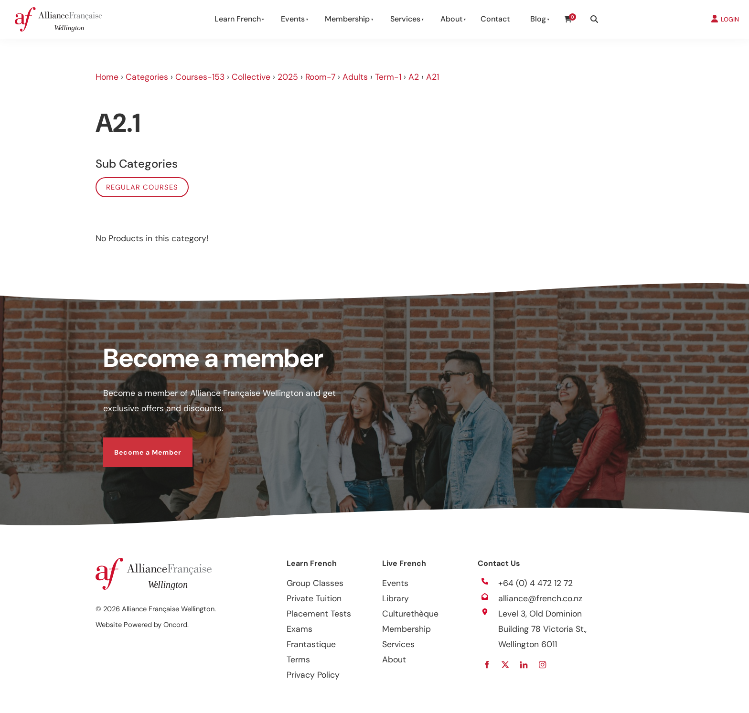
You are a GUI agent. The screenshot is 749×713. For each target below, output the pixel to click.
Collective (251, 77)
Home (107, 77)
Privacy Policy (313, 675)
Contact (495, 19)
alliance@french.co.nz (540, 598)
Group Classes (315, 583)
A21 (432, 77)
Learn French (237, 19)
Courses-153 (200, 77)
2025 (288, 77)
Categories (147, 77)
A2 (413, 77)
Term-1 (388, 77)
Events (293, 19)
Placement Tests (319, 613)
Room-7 (320, 77)
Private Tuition (314, 598)
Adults (355, 77)
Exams (299, 629)
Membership (347, 19)
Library (395, 598)
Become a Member (137, 445)
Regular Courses (142, 187)
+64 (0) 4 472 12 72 (535, 583)
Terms (298, 659)
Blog (538, 19)
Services (405, 19)
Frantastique (311, 644)
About (451, 19)
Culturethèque (410, 613)
